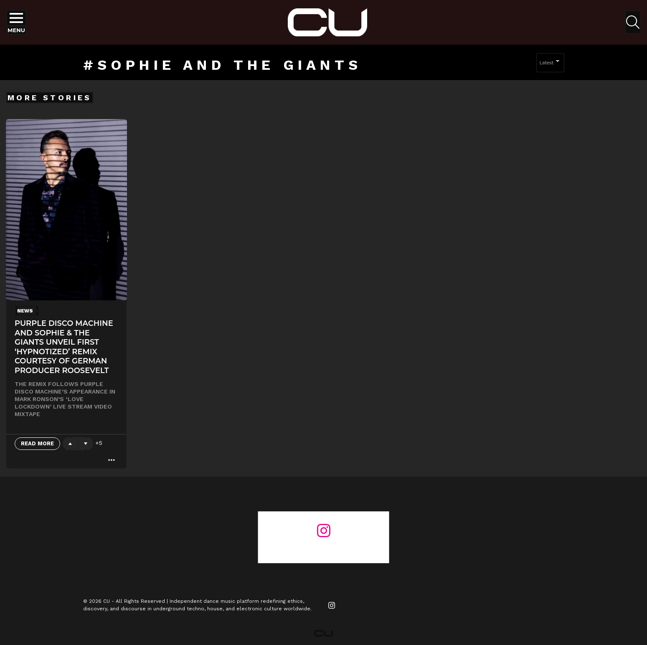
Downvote (85, 443)
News (25, 311)
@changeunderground (323, 546)
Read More (37, 443)
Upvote (70, 443)
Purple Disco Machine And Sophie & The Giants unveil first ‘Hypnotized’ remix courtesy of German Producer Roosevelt (64, 347)
